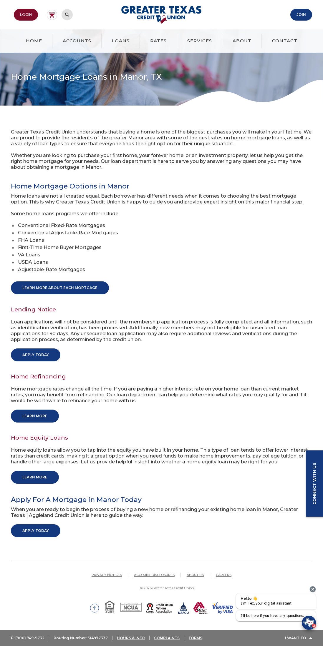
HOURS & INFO (131, 638)
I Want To (295, 638)
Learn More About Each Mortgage (59, 288)
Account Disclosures (154, 575)
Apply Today (35, 355)
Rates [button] (158, 41)
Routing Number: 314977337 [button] (81, 638)
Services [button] (199, 41)
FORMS (195, 638)
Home (34, 41)
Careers (223, 575)
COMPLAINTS (167, 638)
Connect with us (314, 484)
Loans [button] (121, 41)
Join (301, 14)
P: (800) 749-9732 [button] (27, 638)
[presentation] (312, 589)
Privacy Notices (107, 575)
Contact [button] (284, 41)
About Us (195, 575)
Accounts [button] (77, 41)
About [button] (242, 41)
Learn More (34, 416)
